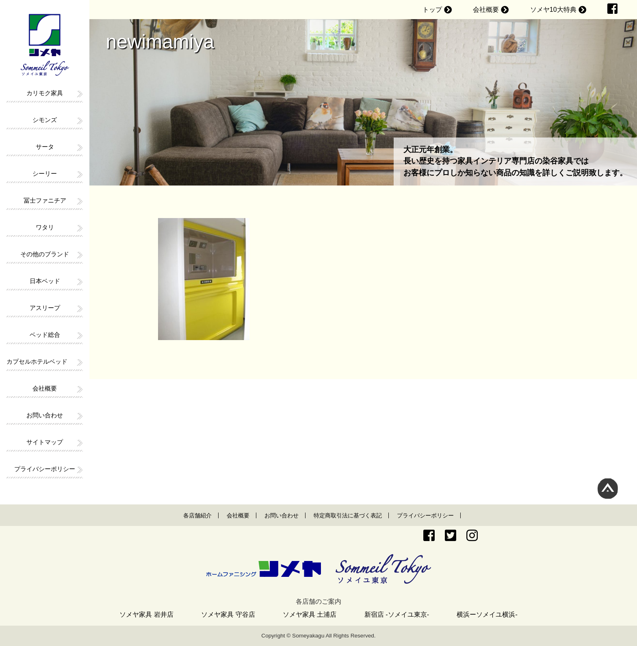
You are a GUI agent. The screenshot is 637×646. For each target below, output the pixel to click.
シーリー (44, 173)
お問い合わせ (44, 415)
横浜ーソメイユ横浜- (487, 614)
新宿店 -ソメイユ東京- (396, 614)
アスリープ (45, 307)
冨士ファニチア (45, 200)
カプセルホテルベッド (36, 361)
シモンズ (44, 119)
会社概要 (486, 9)
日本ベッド (45, 280)
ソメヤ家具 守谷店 (228, 614)
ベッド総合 (45, 334)
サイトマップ (44, 442)
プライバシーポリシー (44, 468)
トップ (432, 9)
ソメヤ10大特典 (553, 9)
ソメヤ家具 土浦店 (309, 614)
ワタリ (45, 227)
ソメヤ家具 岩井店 (146, 614)
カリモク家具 (44, 92)
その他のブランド (44, 254)
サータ (45, 146)
